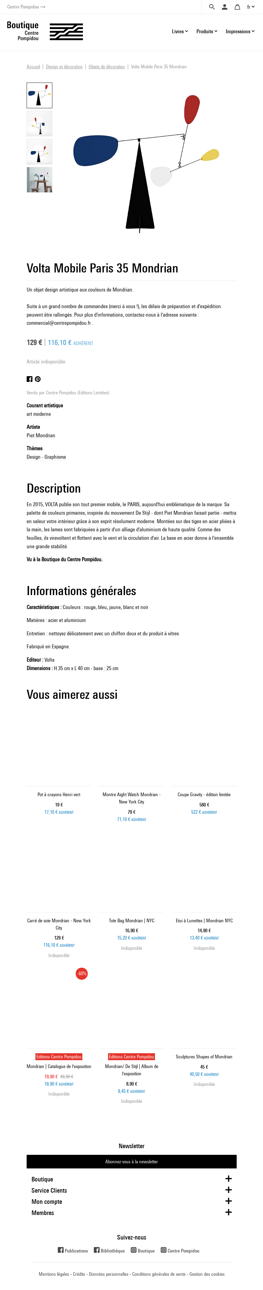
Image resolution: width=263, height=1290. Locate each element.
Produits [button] (204, 31)
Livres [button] (178, 31)
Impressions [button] (238, 31)
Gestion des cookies (207, 1274)
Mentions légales (54, 1274)
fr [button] (248, 7)
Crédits (79, 1274)
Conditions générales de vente (159, 1274)
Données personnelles (108, 1274)
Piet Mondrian (41, 435)
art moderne (39, 414)
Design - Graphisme (46, 457)
